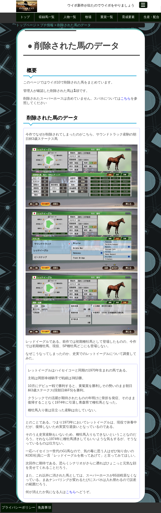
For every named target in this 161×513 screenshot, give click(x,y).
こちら (126, 98)
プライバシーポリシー (18, 507)
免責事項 (44, 507)
